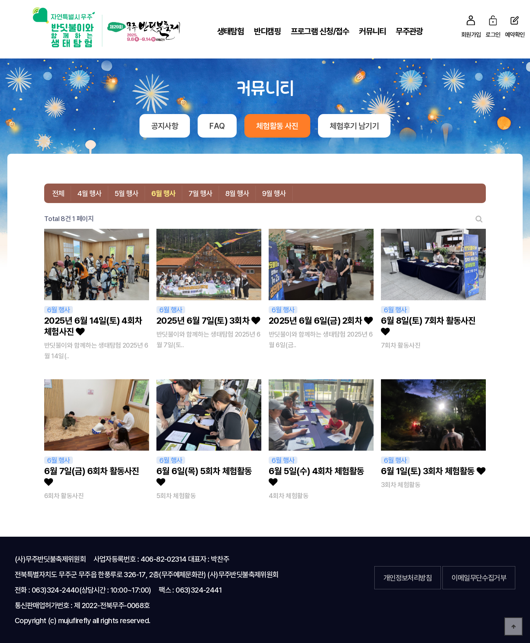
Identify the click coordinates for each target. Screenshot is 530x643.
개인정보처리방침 (408, 578)
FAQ (217, 125)
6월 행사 (163, 193)
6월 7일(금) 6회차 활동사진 (91, 476)
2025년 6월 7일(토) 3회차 (208, 320)
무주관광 (409, 31)
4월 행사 (89, 193)
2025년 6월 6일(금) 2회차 (321, 320)
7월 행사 (200, 193)
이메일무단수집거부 (479, 578)
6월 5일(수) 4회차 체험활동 (316, 476)
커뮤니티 (372, 31)
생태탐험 (230, 31)
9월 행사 (274, 193)
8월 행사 (237, 193)
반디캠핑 (267, 31)
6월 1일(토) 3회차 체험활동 (433, 471)
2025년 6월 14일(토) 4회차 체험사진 (93, 326)
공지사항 (164, 125)
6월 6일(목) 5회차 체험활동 (204, 476)
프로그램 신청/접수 (320, 31)
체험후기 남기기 (354, 125)
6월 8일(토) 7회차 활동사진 (428, 325)
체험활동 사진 (277, 125)
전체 (58, 193)
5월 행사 (126, 193)
